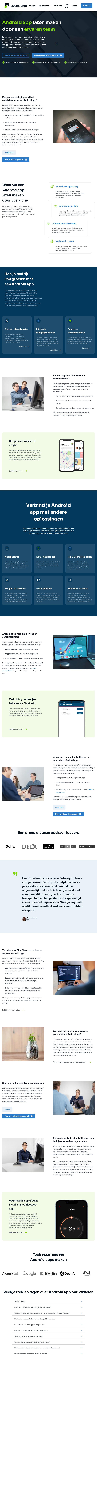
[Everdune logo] (16, 5)
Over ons (67, 5)
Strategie (32, 6)
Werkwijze (58, 6)
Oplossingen (45, 6)
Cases (74, 6)
